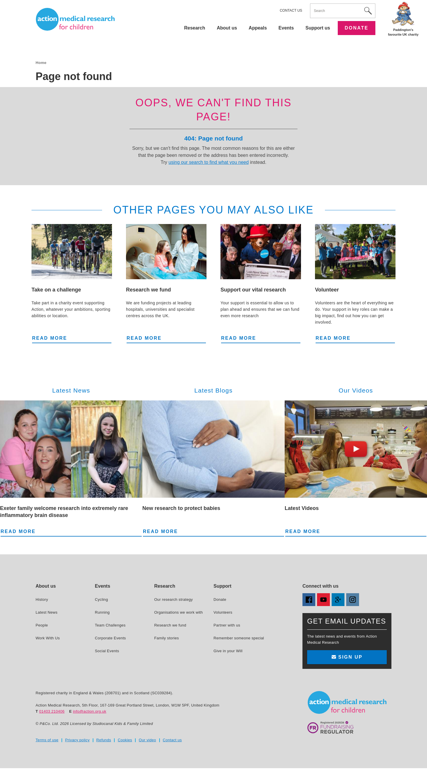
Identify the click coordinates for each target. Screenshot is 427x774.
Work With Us (48, 638)
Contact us (291, 10)
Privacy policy (77, 740)
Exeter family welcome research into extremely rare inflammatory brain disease (64, 511)
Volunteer (327, 290)
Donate (356, 27)
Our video (147, 740)
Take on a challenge (56, 290)
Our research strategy (173, 599)
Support (222, 586)
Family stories (166, 638)
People (42, 625)
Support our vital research (253, 290)
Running (102, 612)
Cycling (101, 599)
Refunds (103, 740)
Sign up (347, 657)
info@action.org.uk (89, 711)
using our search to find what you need (209, 162)
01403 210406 (51, 711)
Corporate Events (110, 638)
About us (227, 27)
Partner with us (227, 625)
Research (194, 27)
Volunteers (223, 612)
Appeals (258, 27)
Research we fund (148, 290)
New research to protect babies (181, 508)
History (42, 599)
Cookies (125, 740)
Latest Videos (302, 508)
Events (286, 27)
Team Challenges (110, 625)
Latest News (46, 612)
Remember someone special (239, 638)
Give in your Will (228, 651)
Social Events (107, 651)
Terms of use (47, 740)
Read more (49, 337)
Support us (317, 27)
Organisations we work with (178, 612)
